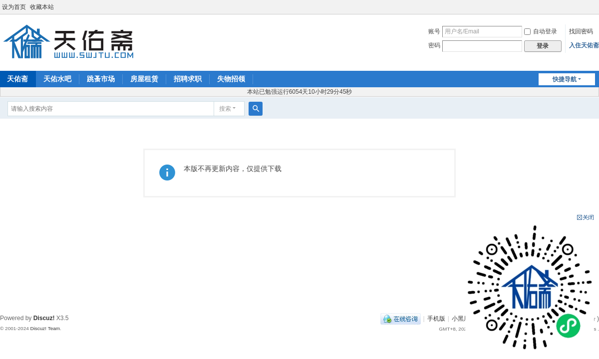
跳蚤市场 (101, 79)
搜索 (225, 108)
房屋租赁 (144, 79)
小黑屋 (461, 318)
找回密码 (581, 31)
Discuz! (44, 318)
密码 (434, 45)
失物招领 (231, 79)
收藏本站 (42, 6)
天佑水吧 (57, 79)
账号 (434, 31)
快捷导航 (565, 79)
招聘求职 (188, 79)
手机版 (436, 318)
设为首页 (14, 6)
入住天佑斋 (584, 45)
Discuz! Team (45, 328)
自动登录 (540, 31)
